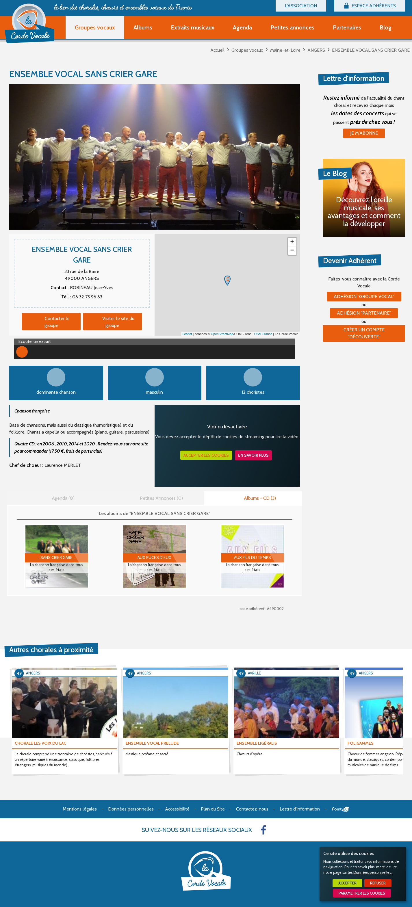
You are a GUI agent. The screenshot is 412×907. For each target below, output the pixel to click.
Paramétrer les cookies (362, 893)
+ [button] (292, 242)
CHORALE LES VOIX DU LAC (40, 743)
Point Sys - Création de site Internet (340, 809)
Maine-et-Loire (285, 50)
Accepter (347, 883)
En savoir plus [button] (253, 455)
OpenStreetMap (222, 334)
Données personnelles (372, 872)
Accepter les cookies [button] (206, 455)
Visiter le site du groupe (118, 322)
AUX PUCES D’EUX (154, 557)
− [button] (292, 250)
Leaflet (187, 334)
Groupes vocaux (247, 50)
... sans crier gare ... (56, 557)
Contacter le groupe (57, 322)
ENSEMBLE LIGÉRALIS (257, 743)
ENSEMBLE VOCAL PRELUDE (152, 743)
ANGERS (316, 50)
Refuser (378, 883)
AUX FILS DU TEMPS (252, 557)
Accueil (217, 50)
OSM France (263, 334)
